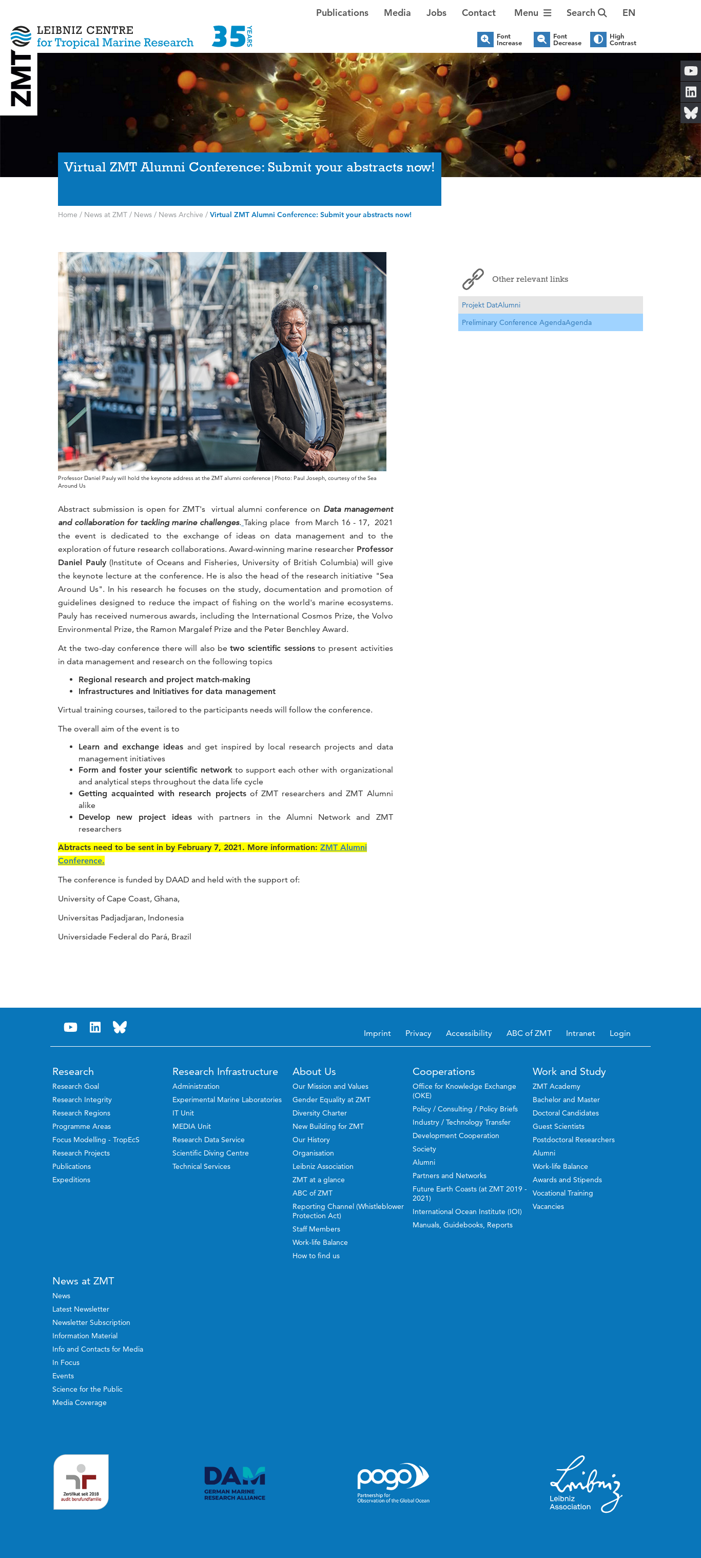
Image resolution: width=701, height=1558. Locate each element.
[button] (629, 13)
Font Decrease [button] (567, 39)
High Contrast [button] (623, 39)
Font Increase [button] (509, 39)
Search (587, 12)
